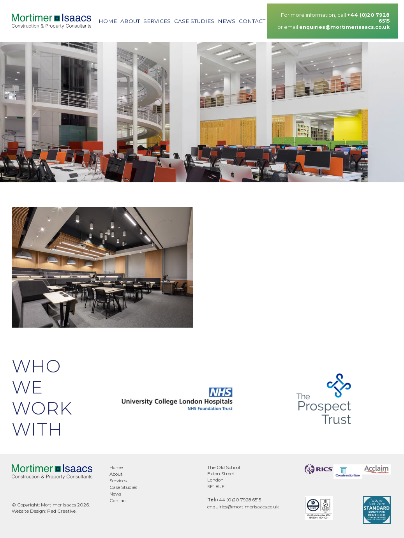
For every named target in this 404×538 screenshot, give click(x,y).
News (226, 21)
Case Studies (194, 21)
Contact (252, 21)
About (130, 21)
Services (157, 21)
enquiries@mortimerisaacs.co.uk (344, 27)
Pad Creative (61, 511)
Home (108, 21)
